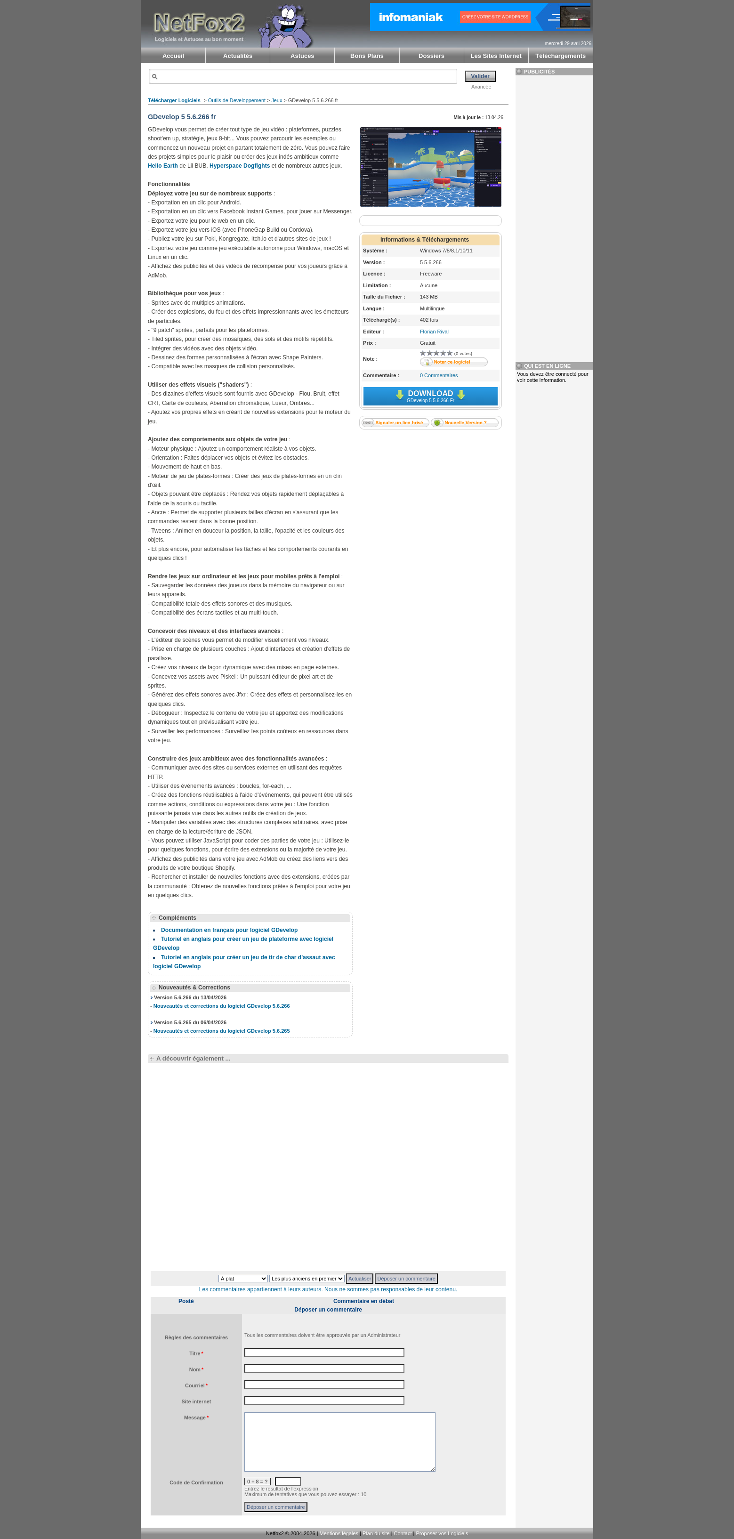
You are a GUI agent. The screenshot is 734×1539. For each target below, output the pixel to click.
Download (430, 396)
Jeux (276, 100)
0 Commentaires (439, 375)
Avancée (481, 86)
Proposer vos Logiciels (442, 1533)
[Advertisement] (430, 495)
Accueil (173, 55)
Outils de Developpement (237, 100)
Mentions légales (339, 1533)
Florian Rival (434, 331)
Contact (403, 1533)
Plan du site (376, 1533)
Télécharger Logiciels (174, 100)
